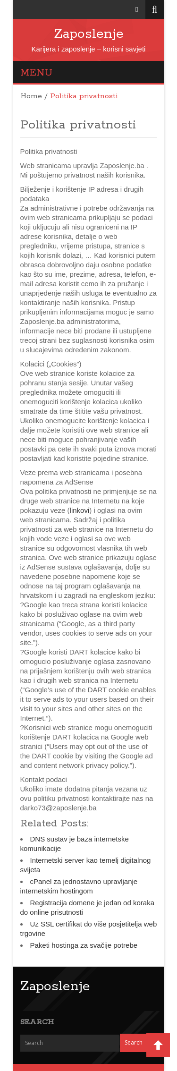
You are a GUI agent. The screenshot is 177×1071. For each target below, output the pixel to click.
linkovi (80, 510)
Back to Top (158, 1045)
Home (31, 96)
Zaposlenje (89, 34)
